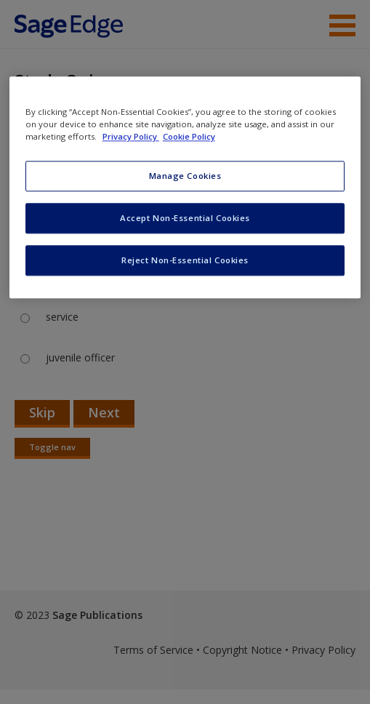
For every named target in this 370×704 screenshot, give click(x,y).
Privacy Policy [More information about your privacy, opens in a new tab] (130, 137)
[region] (185, 188)
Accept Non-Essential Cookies (185, 218)
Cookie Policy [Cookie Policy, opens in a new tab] (189, 137)
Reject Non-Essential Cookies (185, 260)
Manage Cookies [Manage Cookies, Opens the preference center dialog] (185, 176)
